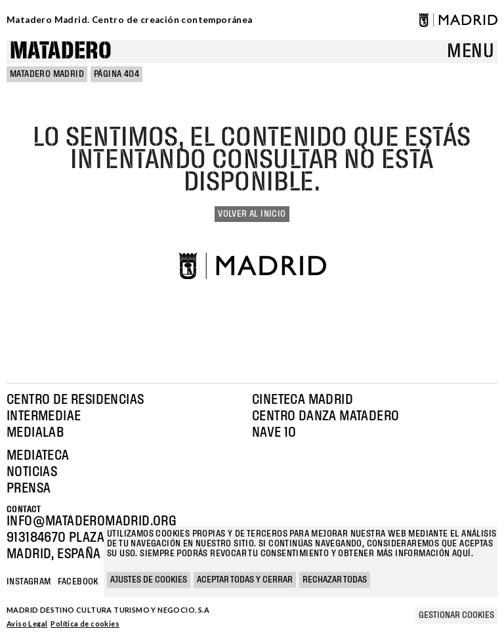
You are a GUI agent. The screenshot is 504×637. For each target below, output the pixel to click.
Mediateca (38, 455)
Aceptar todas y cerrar (245, 579)
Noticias (32, 472)
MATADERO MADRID (47, 74)
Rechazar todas (335, 579)
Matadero (61, 51)
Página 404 (116, 74)
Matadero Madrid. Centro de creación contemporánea (130, 19)
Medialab (35, 432)
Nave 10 (274, 432)
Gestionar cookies (456, 615)
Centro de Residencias (75, 399)
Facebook (78, 581)
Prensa (29, 488)
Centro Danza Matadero (325, 416)
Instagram (29, 581)
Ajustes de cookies (148, 579)
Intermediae (44, 416)
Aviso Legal (27, 623)
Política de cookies (85, 623)
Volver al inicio (251, 214)
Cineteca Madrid (302, 399)
